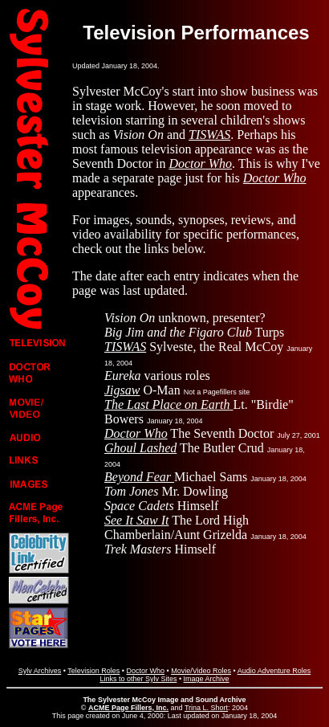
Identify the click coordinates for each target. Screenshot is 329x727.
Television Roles (93, 671)
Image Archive (206, 679)
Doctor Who (145, 671)
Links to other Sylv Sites (138, 679)
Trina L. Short (206, 708)
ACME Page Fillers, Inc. (128, 708)
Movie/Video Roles (201, 671)
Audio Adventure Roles (274, 671)
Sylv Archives (40, 671)
